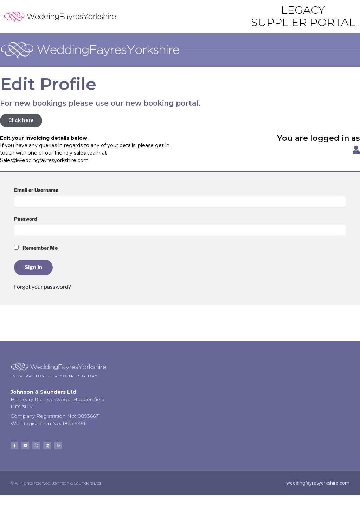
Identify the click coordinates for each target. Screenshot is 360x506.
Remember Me (36, 248)
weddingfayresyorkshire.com (317, 483)
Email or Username (36, 190)
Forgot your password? (42, 287)
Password (25, 219)
